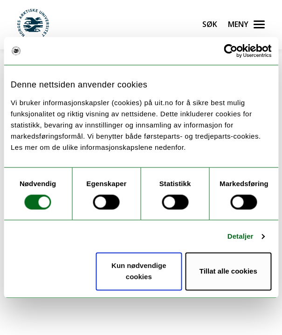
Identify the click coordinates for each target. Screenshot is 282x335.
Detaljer (240, 236)
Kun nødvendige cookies (138, 271)
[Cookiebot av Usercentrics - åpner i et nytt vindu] (230, 51)
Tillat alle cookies (228, 271)
